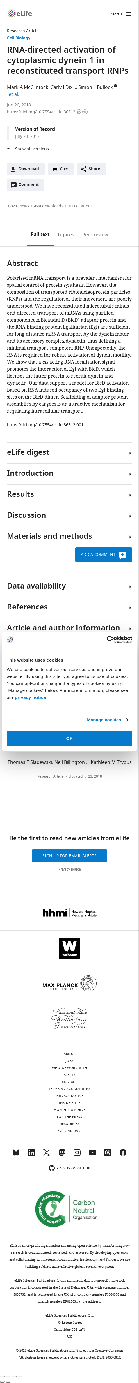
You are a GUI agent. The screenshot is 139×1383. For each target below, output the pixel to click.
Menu (116, 14)
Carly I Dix (61, 87)
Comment (30, 186)
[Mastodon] (62, 1155)
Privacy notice (69, 869)
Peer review (95, 234)
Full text (40, 235)
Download (29, 169)
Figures (66, 234)
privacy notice (30, 697)
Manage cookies (104, 719)
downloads (48, 206)
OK (69, 738)
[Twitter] (46, 1155)
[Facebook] (123, 1155)
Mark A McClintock (27, 87)
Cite (64, 169)
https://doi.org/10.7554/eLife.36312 (41, 112)
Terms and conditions (69, 1088)
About (69, 1053)
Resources (69, 1123)
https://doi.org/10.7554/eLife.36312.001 (45, 425)
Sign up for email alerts (69, 856)
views (18, 206)
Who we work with (69, 1067)
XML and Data (70, 1130)
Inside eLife (69, 1102)
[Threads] (108, 1155)
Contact (69, 1081)
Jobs (70, 1060)
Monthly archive (69, 1109)
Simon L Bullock (95, 87)
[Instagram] (77, 1155)
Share (94, 169)
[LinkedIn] (31, 1155)
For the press (69, 1116)
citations (80, 206)
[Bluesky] (16, 1155)
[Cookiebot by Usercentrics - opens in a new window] (106, 640)
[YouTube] (92, 1155)
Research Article (23, 31)
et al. (15, 94)
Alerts (70, 1074)
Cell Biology (19, 38)
